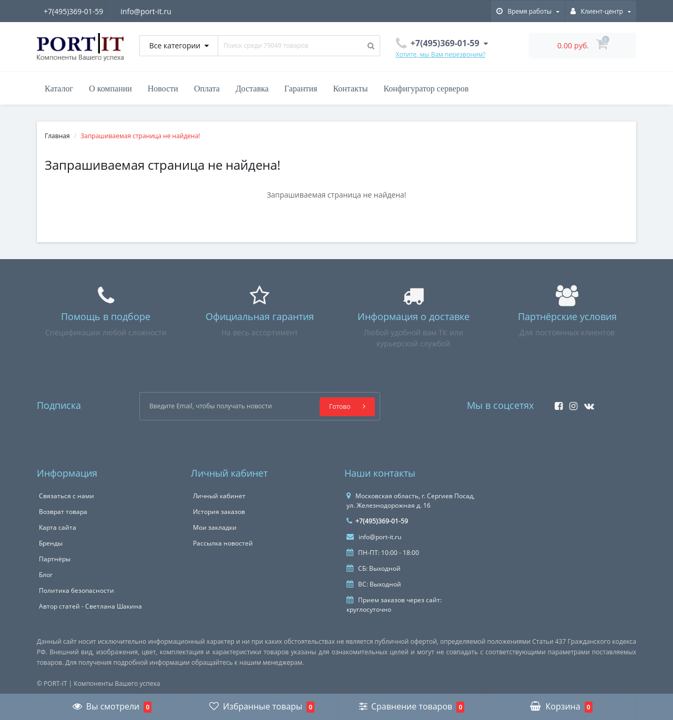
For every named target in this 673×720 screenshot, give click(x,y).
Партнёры (54, 558)
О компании (110, 88)
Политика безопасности (76, 590)
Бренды (51, 543)
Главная (57, 135)
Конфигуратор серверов (425, 88)
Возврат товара (63, 511)
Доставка (252, 88)
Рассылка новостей (223, 543)
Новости (163, 88)
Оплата (207, 88)
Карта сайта (57, 527)
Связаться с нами (66, 495)
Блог (46, 574)
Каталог (59, 88)
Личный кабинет (219, 495)
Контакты (350, 88)
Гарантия (301, 88)
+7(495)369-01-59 (73, 11)
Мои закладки (215, 527)
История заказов (219, 511)
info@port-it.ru (147, 11)
